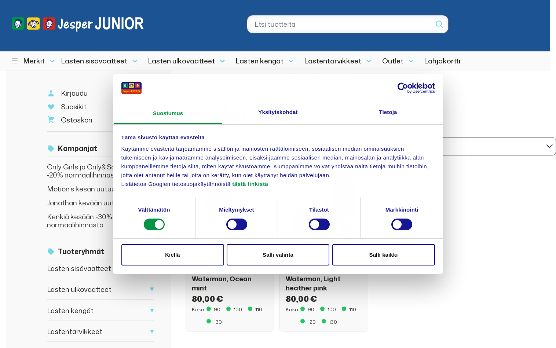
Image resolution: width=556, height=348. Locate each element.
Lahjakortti (442, 61)
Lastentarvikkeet (332, 61)
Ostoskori (76, 120)
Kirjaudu (74, 93)
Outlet (392, 61)
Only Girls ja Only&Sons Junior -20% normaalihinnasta (95, 171)
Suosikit (74, 106)
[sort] (465, 146)
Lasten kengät (260, 61)
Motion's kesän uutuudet (87, 189)
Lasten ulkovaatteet (181, 61)
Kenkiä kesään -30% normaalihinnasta (79, 221)
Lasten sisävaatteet (94, 61)
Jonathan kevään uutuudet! (91, 203)
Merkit (34, 61)
